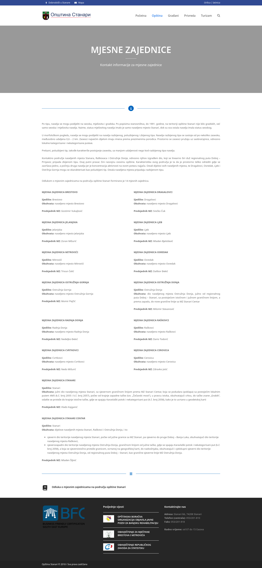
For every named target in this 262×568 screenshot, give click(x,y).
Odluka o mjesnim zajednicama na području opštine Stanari (89, 487)
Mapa (81, 2)
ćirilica (207, 2)
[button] (219, 16)
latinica (216, 2)
